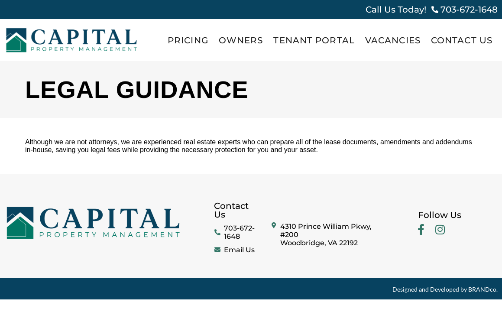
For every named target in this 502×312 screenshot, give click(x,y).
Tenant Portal (313, 40)
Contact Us (461, 40)
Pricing (188, 40)
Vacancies (393, 40)
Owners (241, 40)
